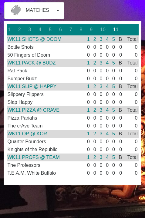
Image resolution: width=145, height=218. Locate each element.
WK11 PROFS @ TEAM (34, 157)
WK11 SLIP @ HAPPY (32, 86)
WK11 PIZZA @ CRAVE (34, 110)
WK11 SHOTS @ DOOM (35, 39)
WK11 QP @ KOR (27, 133)
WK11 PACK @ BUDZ (32, 62)
